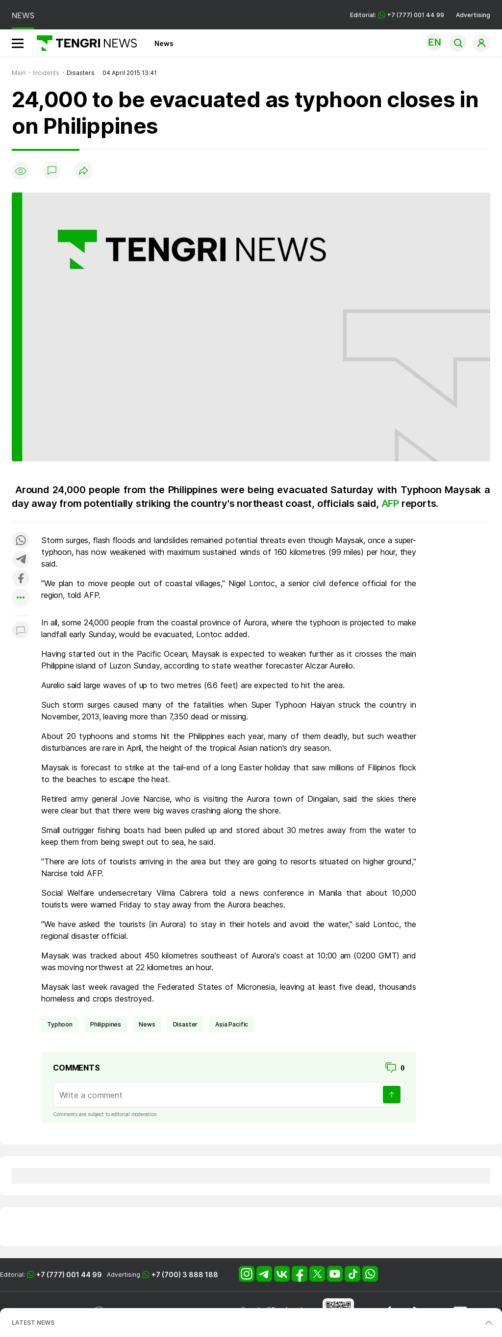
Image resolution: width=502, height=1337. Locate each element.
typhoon (60, 1024)
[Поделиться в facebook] (20, 579)
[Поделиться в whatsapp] (20, 540)
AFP (391, 503)
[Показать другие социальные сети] (20, 598)
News (164, 43)
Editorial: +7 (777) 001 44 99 (397, 15)
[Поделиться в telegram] (20, 560)
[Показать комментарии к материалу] (20, 630)
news (147, 1024)
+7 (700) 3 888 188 (184, 1274)
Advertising (473, 15)
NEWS (23, 15)
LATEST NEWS (33, 1322)
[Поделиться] (83, 171)
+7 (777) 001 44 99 (69, 1274)
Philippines (105, 1024)
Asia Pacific (231, 1024)
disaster (185, 1024)
